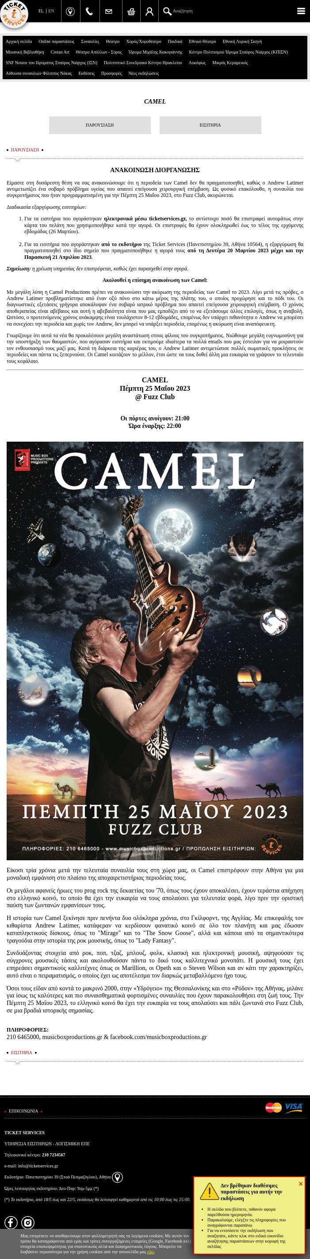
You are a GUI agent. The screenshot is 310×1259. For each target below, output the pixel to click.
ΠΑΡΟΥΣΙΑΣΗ (100, 125)
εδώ (150, 1251)
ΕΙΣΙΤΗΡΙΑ (210, 125)
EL (41, 10)
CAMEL (155, 101)
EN (51, 10)
